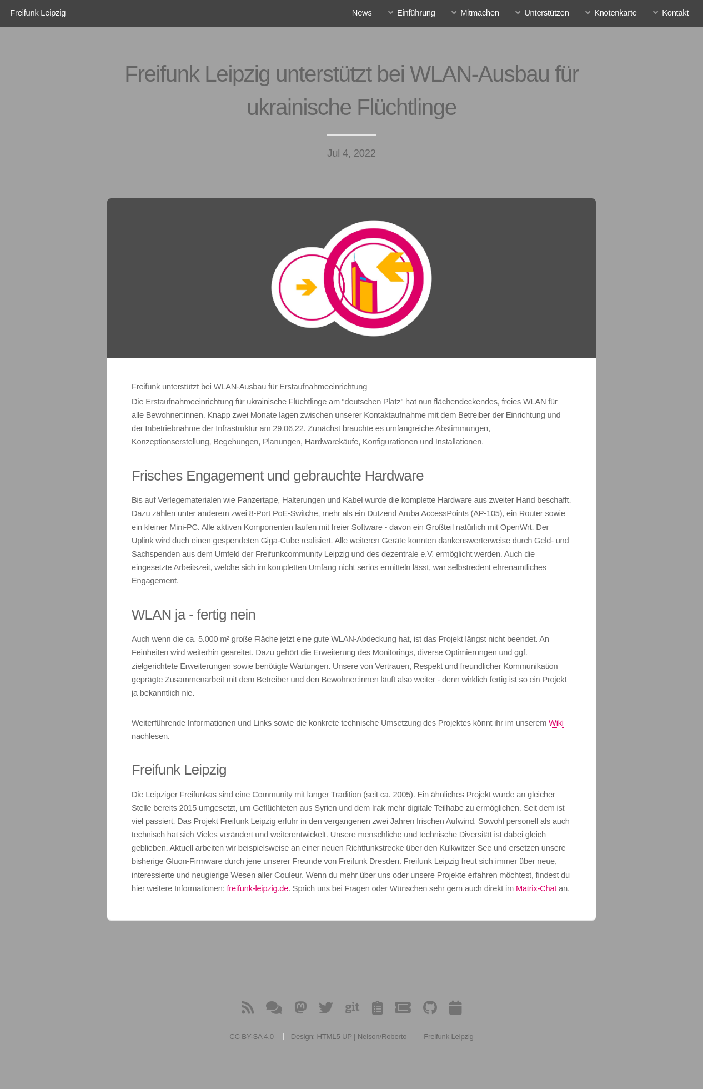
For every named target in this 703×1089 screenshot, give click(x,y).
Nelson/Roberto (382, 1036)
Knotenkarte (615, 12)
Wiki (556, 722)
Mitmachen (479, 12)
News (362, 12)
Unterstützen (546, 12)
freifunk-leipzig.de (257, 888)
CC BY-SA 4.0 (251, 1036)
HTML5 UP (334, 1036)
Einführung (416, 12)
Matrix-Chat (536, 888)
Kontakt (675, 12)
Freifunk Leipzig (38, 12)
